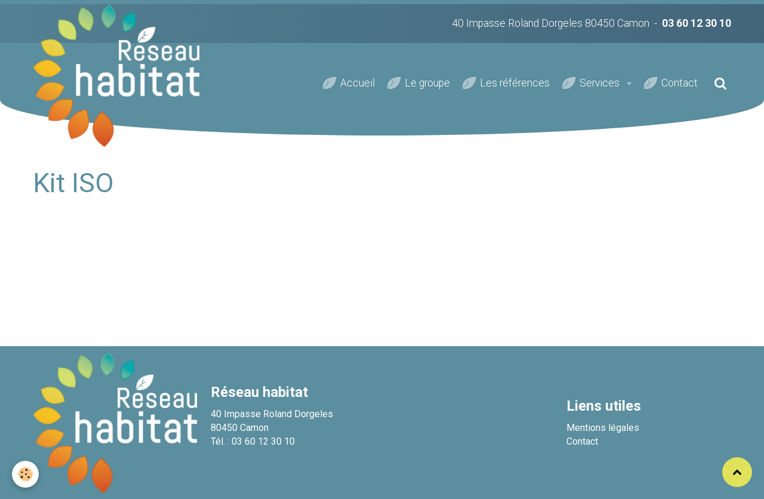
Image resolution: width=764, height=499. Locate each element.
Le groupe (427, 83)
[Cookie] (25, 474)
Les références (515, 83)
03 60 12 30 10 (696, 23)
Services (601, 83)
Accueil (357, 83)
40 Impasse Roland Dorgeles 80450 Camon (550, 23)
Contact (679, 83)
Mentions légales (602, 427)
